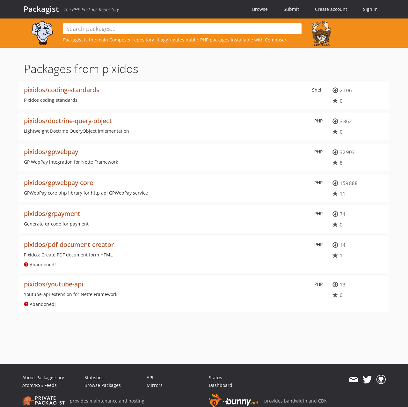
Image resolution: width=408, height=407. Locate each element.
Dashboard (220, 385)
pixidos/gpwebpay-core (58, 182)
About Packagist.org (43, 377)
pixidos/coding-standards (61, 89)
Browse (260, 9)
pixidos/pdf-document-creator (69, 244)
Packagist (41, 9)
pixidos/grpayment (52, 213)
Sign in (370, 9)
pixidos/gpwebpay (51, 151)
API (150, 377)
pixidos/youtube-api (53, 284)
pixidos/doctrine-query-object (68, 120)
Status (215, 377)
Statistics (94, 377)
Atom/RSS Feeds (39, 385)
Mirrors (155, 385)
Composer (120, 40)
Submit (291, 9)
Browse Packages (102, 385)
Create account (331, 9)
